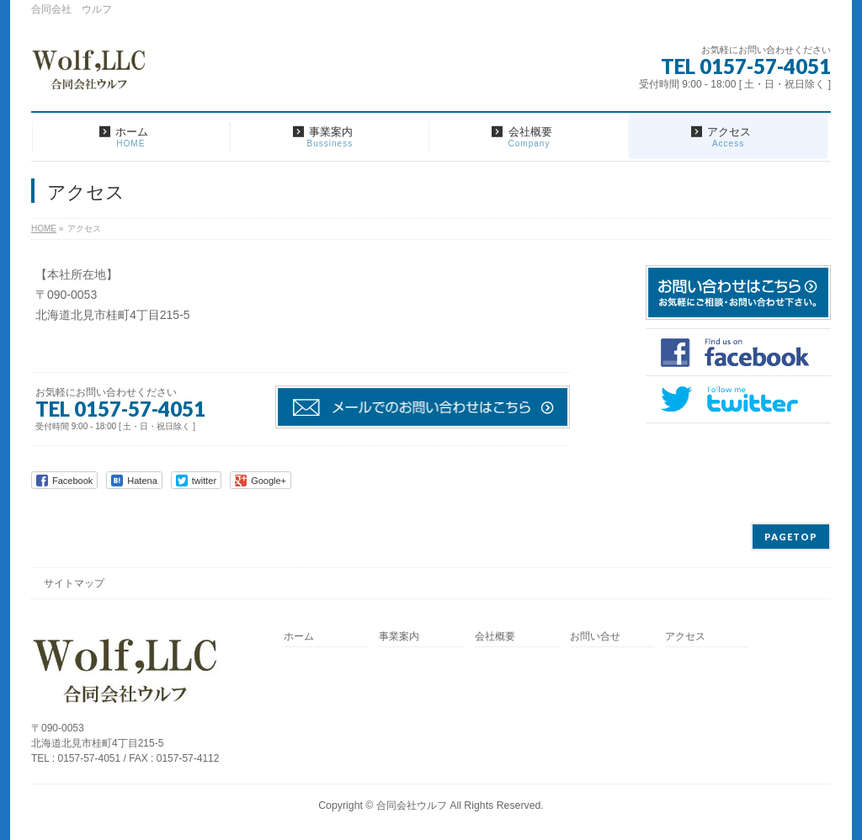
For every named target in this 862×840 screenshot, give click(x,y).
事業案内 (399, 636)
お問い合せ (595, 636)
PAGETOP (790, 536)
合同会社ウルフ (411, 805)
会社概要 (495, 636)
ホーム (299, 636)
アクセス (685, 636)
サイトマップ (74, 583)
